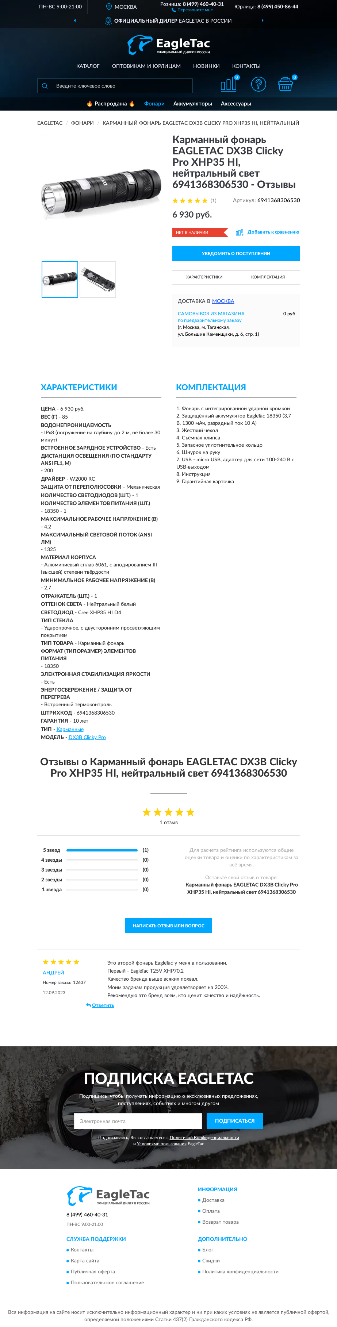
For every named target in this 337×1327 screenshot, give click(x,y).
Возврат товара (220, 1222)
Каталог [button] (88, 66)
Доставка (213, 1200)
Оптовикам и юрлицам (146, 66)
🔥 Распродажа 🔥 (110, 104)
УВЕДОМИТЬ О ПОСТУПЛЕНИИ (236, 253)
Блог (208, 1250)
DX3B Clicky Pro (87, 737)
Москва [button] (223, 301)
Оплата (211, 1211)
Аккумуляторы (192, 104)
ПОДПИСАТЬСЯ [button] (235, 1121)
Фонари (154, 104)
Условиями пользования (162, 1144)
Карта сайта (85, 1260)
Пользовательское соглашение (107, 1282)
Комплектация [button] (268, 277)
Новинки (206, 66)
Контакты (246, 66)
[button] (192, 9)
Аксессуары (236, 104)
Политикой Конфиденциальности (204, 1137)
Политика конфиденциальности (240, 1271)
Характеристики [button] (204, 277)
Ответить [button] (100, 1005)
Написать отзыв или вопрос (168, 926)
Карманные (70, 729)
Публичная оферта (93, 1271)
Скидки (211, 1260)
